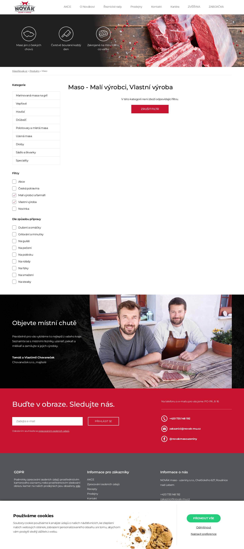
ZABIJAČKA (216, 6)
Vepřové (21, 103)
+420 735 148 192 (175, 419)
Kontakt (156, 6)
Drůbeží (21, 119)
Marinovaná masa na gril (31, 95)
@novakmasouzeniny (179, 439)
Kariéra (175, 6)
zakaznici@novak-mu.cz (180, 429)
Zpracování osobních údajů (103, 484)
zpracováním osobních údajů (53, 431)
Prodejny (136, 6)
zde (78, 486)
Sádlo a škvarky (26, 152)
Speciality (22, 160)
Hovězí (20, 111)
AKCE (68, 6)
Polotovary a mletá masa (32, 128)
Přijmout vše (203, 518)
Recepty (92, 489)
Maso (44, 71)
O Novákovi (87, 6)
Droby (20, 144)
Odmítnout (203, 527)
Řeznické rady (113, 6)
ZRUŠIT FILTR (150, 109)
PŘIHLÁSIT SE (103, 421)
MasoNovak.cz (19, 71)
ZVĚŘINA (194, 6)
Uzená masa (24, 136)
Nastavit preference (204, 534)
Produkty (34, 71)
